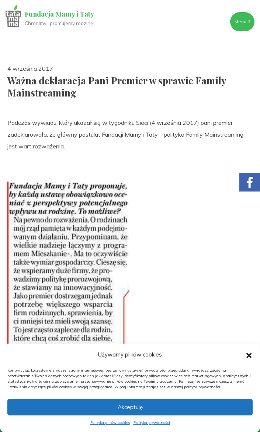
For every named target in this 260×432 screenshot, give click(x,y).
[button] (249, 354)
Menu (242, 21)
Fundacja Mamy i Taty (59, 14)
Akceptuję (130, 407)
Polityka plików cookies (110, 422)
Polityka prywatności (152, 422)
